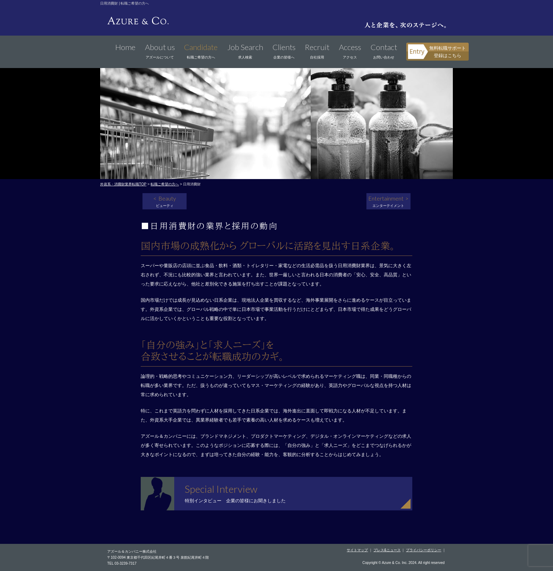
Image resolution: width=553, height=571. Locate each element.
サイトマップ (357, 550)
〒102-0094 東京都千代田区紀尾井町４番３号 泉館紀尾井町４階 (158, 557)
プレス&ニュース (387, 550)
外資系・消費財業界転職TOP (123, 184)
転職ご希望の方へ (165, 184)
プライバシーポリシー (423, 550)
